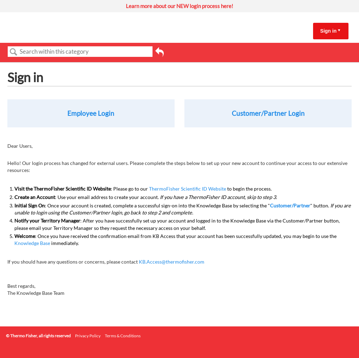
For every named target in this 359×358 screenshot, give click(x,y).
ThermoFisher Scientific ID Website (187, 189)
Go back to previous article (159, 54)
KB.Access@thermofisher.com (171, 262)
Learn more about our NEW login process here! (179, 6)
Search (13, 52)
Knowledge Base (32, 243)
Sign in (328, 31)
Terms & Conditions (123, 335)
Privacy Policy (88, 335)
